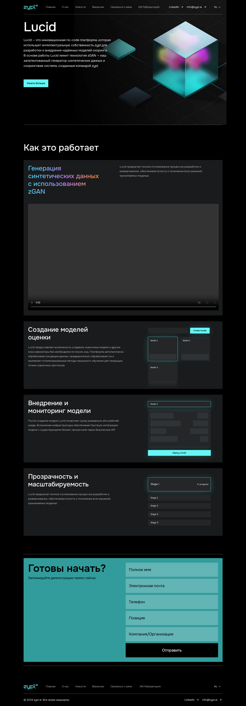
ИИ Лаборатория (148, 7)
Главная (51, 7)
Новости (80, 7)
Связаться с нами (121, 7)
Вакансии (98, 7)
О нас (65, 7)
